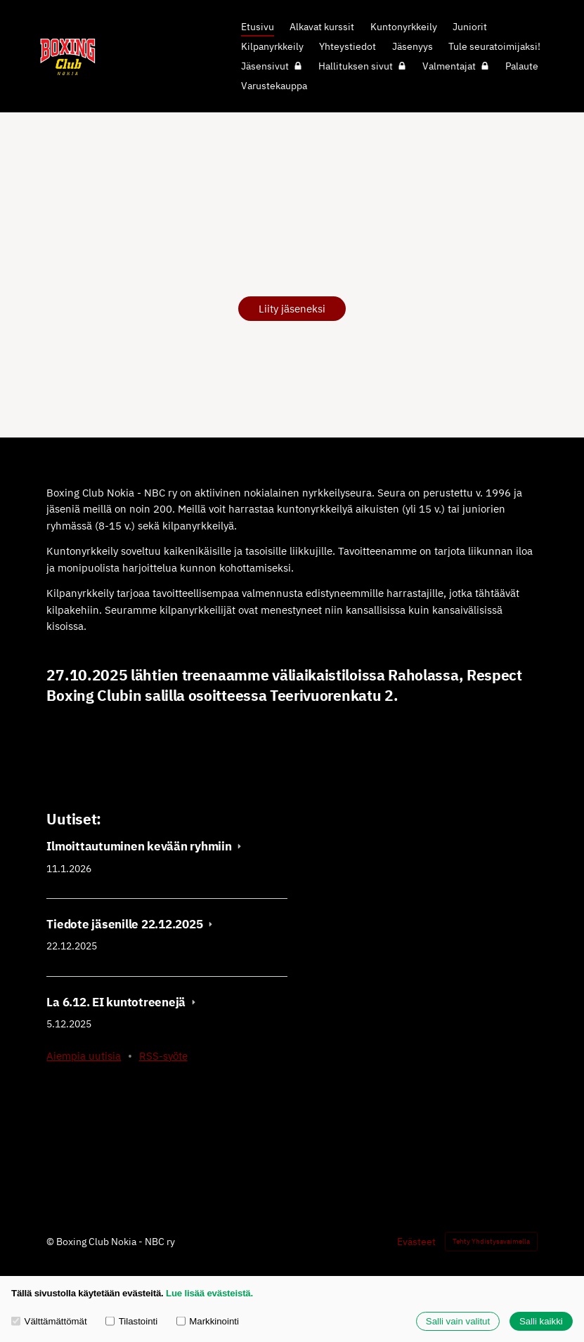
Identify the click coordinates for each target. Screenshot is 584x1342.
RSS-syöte (163, 1056)
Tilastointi (131, 1321)
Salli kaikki (541, 1321)
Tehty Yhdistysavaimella (491, 1241)
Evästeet (416, 1241)
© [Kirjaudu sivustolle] (51, 1241)
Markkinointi (207, 1321)
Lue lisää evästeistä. (209, 1293)
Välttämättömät (49, 1321)
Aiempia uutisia (83, 1056)
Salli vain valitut (458, 1321)
